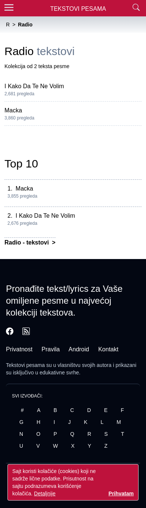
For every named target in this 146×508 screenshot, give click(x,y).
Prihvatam (121, 493)
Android (79, 349)
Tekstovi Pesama (78, 9)
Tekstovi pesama (25, 365)
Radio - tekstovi (27, 242)
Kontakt (108, 349)
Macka (13, 110)
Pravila (51, 349)
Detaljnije (44, 493)
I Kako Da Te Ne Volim (34, 86)
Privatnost (19, 349)
